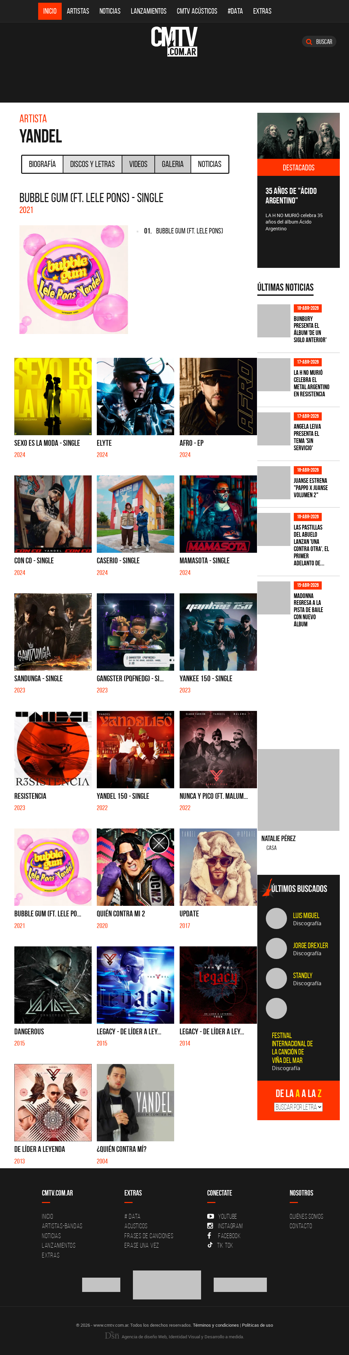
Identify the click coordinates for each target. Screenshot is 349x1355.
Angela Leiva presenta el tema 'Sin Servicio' (307, 437)
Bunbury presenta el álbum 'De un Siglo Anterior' (310, 329)
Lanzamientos (149, 11)
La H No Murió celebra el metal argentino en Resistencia (312, 383)
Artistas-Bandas (62, 1226)
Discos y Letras (92, 164)
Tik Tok (220, 1245)
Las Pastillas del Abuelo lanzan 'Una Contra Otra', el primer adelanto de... (311, 545)
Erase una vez (141, 1245)
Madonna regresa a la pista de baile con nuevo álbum (308, 610)
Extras (262, 11)
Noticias (110, 11)
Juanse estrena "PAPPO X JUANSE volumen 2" (311, 488)
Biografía (42, 164)
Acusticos (136, 1226)
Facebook (224, 1235)
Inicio (50, 11)
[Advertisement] (303, 684)
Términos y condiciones (216, 1325)
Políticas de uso (257, 1325)
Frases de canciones (148, 1235)
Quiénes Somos (306, 1216)
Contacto (301, 1226)
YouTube (222, 1216)
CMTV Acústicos (197, 11)
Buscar (319, 41)
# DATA (132, 1216)
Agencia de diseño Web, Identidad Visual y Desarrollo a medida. (174, 1337)
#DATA (235, 11)
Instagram (225, 1226)
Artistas (78, 11)
